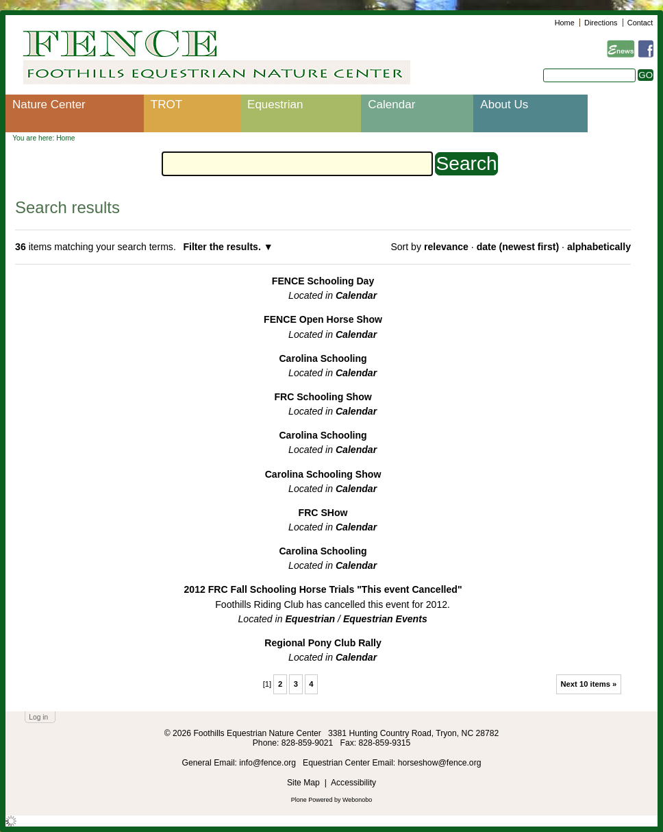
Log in (38, 717)
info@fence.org (268, 763)
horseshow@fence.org (439, 763)
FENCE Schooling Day (323, 281)
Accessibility (353, 782)
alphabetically (599, 246)
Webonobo (357, 799)
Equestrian (275, 104)
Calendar (391, 104)
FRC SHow (323, 512)
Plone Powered (312, 799)
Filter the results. (223, 246)
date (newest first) (518, 246)
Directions (600, 23)
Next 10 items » (588, 684)
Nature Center (49, 104)
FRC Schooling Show (322, 396)
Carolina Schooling (322, 358)
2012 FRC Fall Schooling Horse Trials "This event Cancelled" (323, 589)
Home (565, 23)
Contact (640, 23)
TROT (166, 104)
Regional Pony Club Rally (322, 642)
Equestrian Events (385, 618)
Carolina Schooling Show (323, 474)
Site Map (303, 782)
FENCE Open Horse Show (323, 319)
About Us (504, 104)
